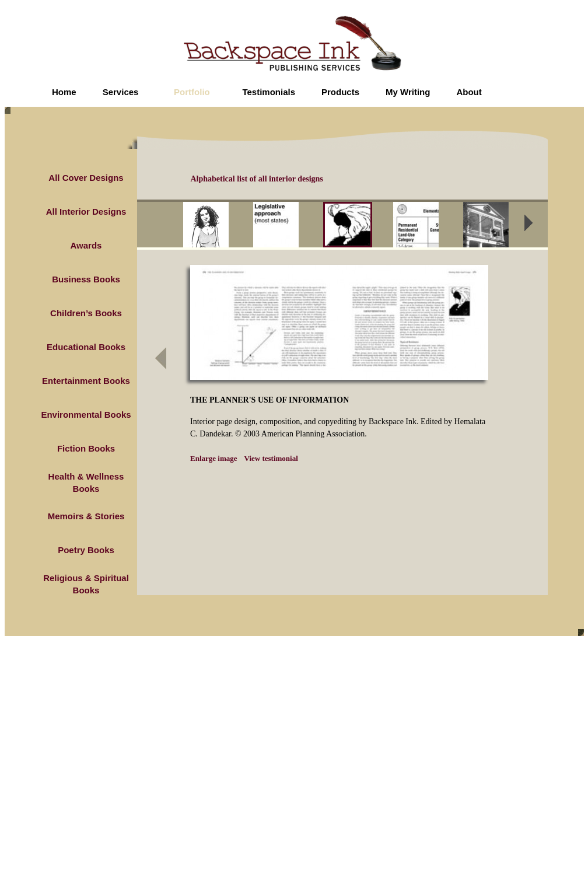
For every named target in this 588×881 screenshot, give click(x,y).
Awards (86, 245)
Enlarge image (213, 458)
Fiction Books (86, 448)
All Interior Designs (86, 211)
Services (121, 92)
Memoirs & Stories (86, 516)
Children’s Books (86, 313)
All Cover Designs (85, 178)
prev (175, 226)
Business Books (86, 279)
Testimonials (268, 92)
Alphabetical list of (257, 178)
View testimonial (271, 458)
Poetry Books (86, 550)
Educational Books (86, 347)
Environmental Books (86, 414)
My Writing (408, 92)
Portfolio (192, 92)
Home (64, 92)
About (468, 92)
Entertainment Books (86, 381)
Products (340, 92)
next (536, 226)
